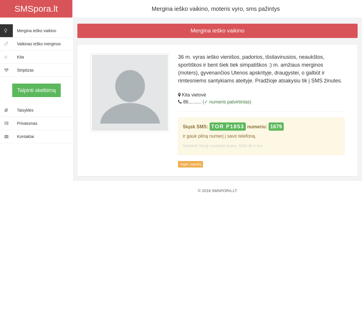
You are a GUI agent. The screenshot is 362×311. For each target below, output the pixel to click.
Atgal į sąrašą (190, 164)
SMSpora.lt (36, 8)
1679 (276, 126)
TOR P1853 (227, 126)
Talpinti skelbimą (36, 90)
